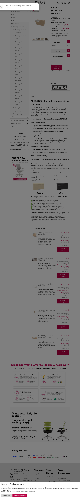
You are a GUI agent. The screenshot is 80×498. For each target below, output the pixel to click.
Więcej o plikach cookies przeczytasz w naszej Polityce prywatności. (18, 491)
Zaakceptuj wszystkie (20, 495)
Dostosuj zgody (7, 495)
